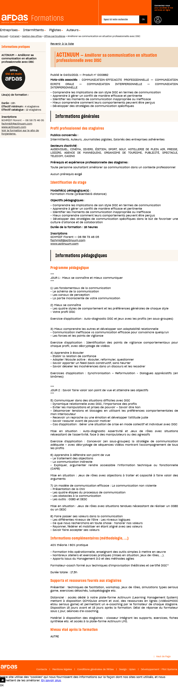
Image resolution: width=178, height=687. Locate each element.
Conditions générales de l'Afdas (95, 669)
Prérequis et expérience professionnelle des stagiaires (88, 162)
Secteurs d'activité (63, 146)
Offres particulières (54, 36)
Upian (132, 669)
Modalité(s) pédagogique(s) (69, 190)
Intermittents (33, 30)
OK (2, 685)
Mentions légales (62, 669)
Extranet (15, 36)
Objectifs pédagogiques (66, 200)
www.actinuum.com (13, 127)
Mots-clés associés (63, 79)
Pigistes (55, 30)
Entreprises (9, 30)
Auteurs (72, 30)
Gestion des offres (32, 36)
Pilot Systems (169, 669)
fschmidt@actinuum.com (16, 123)
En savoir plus (51, 680)
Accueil (4, 36)
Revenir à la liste (62, 43)
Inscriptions (58, 233)
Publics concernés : (64, 135)
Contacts (41, 669)
